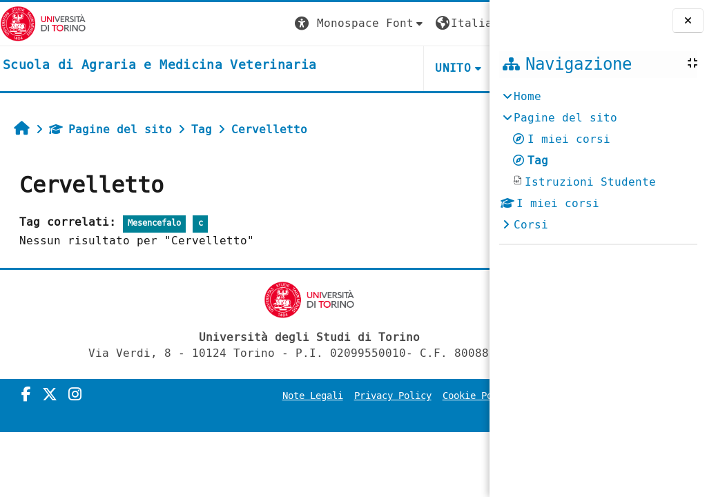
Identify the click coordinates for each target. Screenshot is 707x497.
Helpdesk (405, 68)
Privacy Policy (396, 396)
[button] (231, 24)
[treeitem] (598, 161)
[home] (159, 65)
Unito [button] (324, 68)
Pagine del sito (110, 129)
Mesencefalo (154, 223)
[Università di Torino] (43, 23)
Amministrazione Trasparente (399, 415)
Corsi (531, 225)
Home (527, 96)
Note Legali (316, 396)
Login (461, 23)
